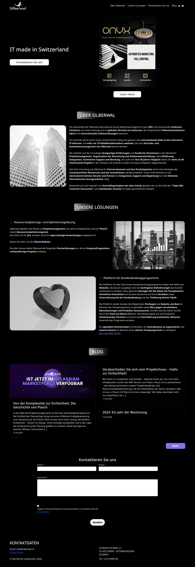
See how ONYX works (110, 333)
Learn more (127, 94)
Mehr (175, 445)
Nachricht (42, 477)
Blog (174, 5)
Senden (97, 522)
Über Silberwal (117, 5)
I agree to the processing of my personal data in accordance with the (67, 509)
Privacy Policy (43, 511)
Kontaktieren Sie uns (158, 5)
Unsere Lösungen (137, 5)
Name (41, 464)
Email (102, 464)
